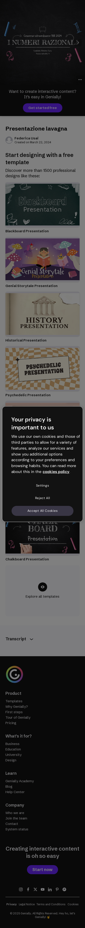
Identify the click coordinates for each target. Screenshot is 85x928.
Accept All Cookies (42, 511)
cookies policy (56, 471)
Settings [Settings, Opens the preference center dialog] (42, 485)
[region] (42, 464)
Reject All (42, 498)
